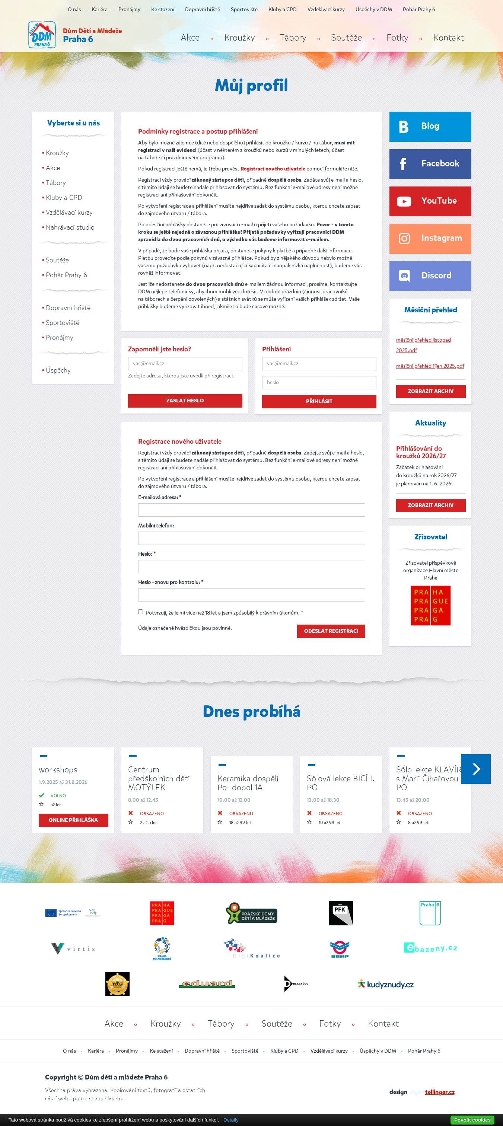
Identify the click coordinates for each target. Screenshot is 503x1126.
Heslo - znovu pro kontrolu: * (170, 582)
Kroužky (239, 38)
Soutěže (346, 38)
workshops (58, 769)
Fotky (397, 38)
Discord (436, 276)
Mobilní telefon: (156, 525)
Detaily (231, 1120)
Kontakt (448, 38)
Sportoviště (244, 9)
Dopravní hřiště (202, 9)
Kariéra (100, 9)
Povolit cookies (472, 1120)
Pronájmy (129, 9)
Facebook (440, 164)
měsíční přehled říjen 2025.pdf (430, 366)
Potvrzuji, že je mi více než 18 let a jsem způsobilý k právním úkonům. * (220, 612)
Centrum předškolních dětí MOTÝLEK (159, 778)
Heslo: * (147, 554)
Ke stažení (162, 9)
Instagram (441, 238)
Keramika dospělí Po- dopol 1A (247, 783)
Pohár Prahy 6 (419, 9)
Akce (190, 38)
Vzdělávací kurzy (326, 9)
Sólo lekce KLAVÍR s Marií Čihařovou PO (429, 778)
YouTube (439, 201)
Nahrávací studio (70, 227)
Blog (430, 126)
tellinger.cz (440, 1092)
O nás (74, 9)
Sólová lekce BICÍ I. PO (341, 783)
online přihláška (73, 820)
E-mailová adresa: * (159, 497)
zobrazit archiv (430, 391)
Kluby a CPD (282, 9)
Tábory (293, 38)
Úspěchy (58, 370)
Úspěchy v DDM (374, 9)
